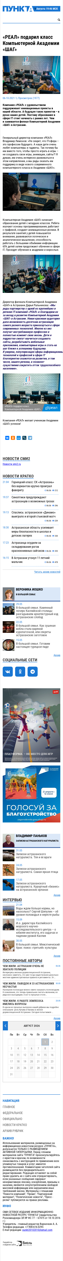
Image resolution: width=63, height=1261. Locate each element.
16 (52, 1055)
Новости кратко (15, 1125)
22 (45, 1061)
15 (45, 1055)
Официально (12, 1119)
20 (31, 1061)
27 (31, 1068)
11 (18, 1055)
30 (52, 1068)
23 (52, 1061)
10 (11, 1055)
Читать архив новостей (47, 571)
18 (18, 1061)
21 (38, 1061)
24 (11, 1068)
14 (38, 1055)
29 (45, 1068)
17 (11, 1061)
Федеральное (13, 1113)
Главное (9, 1107)
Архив (57, 655)
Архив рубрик (13, 1131)
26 (25, 1068)
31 (11, 1074)
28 (38, 1068)
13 (31, 1055)
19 (25, 1061)
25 (18, 1068)
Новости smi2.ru (12, 464)
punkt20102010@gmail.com (37, 1230)
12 (25, 1055)
